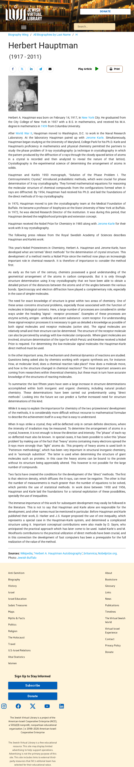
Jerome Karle (95, 137)
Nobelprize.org (107, 553)
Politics (12, 624)
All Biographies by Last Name (52, 34)
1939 (44, 126)
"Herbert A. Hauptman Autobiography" (58, 553)
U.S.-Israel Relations (19, 650)
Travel (11, 644)
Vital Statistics (16, 656)
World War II (24, 133)
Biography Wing (18, 34)
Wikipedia (26, 553)
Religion (12, 631)
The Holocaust (16, 637)
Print (115, 68)
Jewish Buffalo (26, 557)
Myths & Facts (16, 618)
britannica (90, 553)
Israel (11, 592)
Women (12, 663)
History (12, 585)
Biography (14, 579)
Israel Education (17, 598)
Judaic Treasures (17, 605)
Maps (11, 611)
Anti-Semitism (16, 572)
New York (88, 117)
